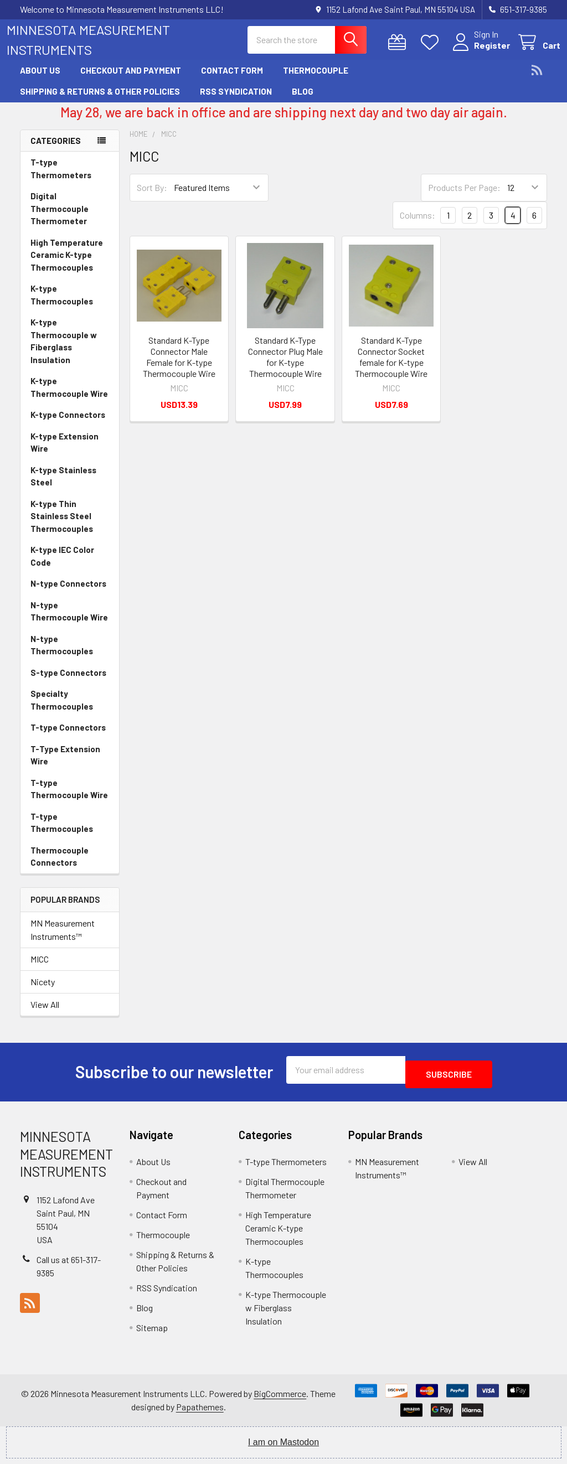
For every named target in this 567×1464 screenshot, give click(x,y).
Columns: (417, 225)
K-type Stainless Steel (63, 486)
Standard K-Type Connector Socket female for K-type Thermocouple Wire (391, 367)
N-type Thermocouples (61, 655)
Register (479, 51)
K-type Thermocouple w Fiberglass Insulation (63, 351)
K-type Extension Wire (64, 452)
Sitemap (152, 1333)
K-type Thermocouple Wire (69, 397)
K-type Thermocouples (61, 304)
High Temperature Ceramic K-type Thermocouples (66, 264)
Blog (302, 101)
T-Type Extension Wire (65, 765)
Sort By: (152, 197)
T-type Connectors (68, 737)
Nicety (42, 991)
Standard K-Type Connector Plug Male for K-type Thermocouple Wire (285, 367)
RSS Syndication (236, 101)
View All (44, 1014)
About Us (40, 80)
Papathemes (200, 1412)
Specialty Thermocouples (61, 710)
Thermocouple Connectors (59, 866)
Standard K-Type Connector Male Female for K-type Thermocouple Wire (179, 367)
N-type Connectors (68, 593)
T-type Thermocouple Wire (69, 799)
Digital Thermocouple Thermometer (59, 218)
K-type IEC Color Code (62, 566)
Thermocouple (315, 80)
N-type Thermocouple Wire (69, 621)
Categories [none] (55, 151)
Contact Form (232, 80)
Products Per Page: (464, 197)
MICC (39, 969)
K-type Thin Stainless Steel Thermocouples (61, 526)
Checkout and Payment (130, 80)
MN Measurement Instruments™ (62, 939)
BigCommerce (280, 1399)
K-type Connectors (67, 425)
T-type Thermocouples (61, 832)
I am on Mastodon (283, 1447)
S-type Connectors (68, 682)
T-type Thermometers (60, 178)
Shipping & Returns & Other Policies (100, 101)
